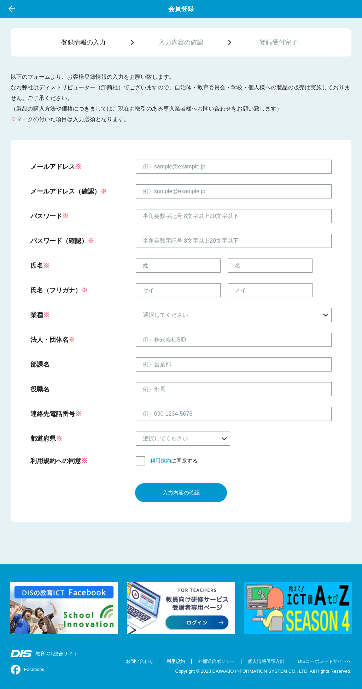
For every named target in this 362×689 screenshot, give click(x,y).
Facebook (27, 670)
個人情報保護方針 (266, 661)
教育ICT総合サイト (44, 653)
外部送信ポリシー (216, 661)
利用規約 (160, 461)
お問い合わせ (139, 661)
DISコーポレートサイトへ (324, 661)
